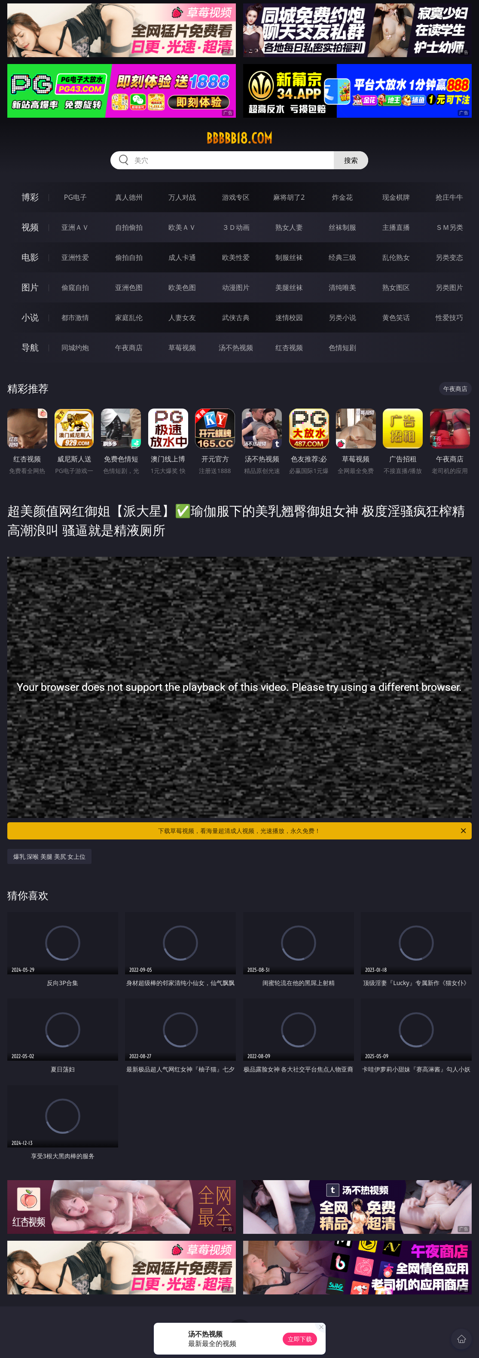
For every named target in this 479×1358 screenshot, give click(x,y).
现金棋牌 (396, 197)
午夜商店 (129, 347)
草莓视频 (182, 347)
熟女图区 (396, 287)
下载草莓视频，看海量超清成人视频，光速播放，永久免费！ (312, 831)
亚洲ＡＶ (75, 227)
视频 (30, 227)
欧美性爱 (236, 257)
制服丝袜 (289, 257)
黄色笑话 (396, 317)
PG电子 (75, 197)
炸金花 (342, 197)
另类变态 (449, 257)
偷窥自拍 (75, 287)
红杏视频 (289, 347)
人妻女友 (182, 317)
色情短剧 (342, 347)
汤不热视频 (236, 347)
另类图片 (449, 287)
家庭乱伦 (129, 317)
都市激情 (75, 317)
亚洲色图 (129, 287)
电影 (30, 257)
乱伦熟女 (396, 257)
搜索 (351, 160)
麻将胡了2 (289, 197)
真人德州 (129, 197)
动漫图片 (236, 287)
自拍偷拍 (129, 227)
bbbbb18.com (239, 138)
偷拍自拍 (129, 257)
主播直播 (396, 227)
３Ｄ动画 (236, 227)
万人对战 (182, 197)
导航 (30, 347)
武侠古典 (236, 317)
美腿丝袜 (289, 287)
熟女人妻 (289, 227)
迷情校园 (289, 317)
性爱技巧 (449, 317)
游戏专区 (236, 197)
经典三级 (342, 257)
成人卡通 (182, 257)
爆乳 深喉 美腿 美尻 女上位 (49, 856)
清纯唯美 (342, 287)
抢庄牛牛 (449, 197)
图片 (30, 287)
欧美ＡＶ (182, 227)
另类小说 (342, 317)
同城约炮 (75, 347)
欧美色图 (182, 287)
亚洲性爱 (75, 257)
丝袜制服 (342, 227)
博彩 (30, 197)
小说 (30, 317)
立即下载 (300, 1339)
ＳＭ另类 (449, 227)
